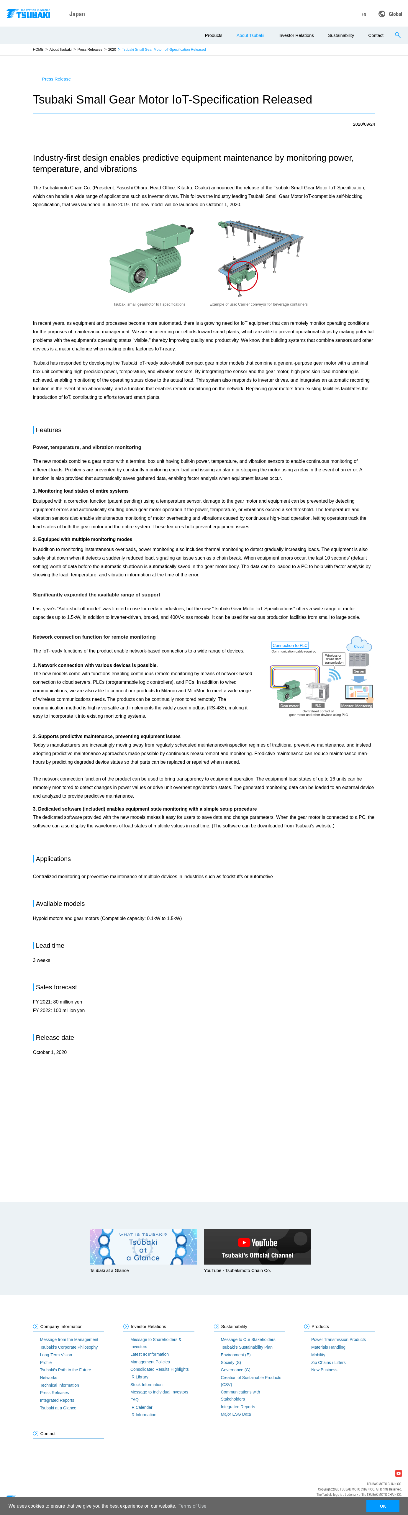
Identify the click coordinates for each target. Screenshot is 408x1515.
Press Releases (90, 49)
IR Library (139, 1377)
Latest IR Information (149, 1354)
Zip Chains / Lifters (328, 1362)
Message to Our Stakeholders (248, 1339)
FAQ (134, 1399)
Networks (48, 1377)
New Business (324, 1370)
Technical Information (59, 1385)
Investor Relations (296, 35)
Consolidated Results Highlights (159, 1369)
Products (213, 35)
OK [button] (383, 1506)
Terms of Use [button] (192, 1506)
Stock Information (146, 1384)
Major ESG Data (236, 1414)
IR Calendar (141, 1407)
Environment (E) (236, 1354)
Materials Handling (328, 1347)
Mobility (318, 1354)
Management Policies (150, 1362)
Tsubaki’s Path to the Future (65, 1370)
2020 (112, 49)
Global (395, 14)
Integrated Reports (57, 1400)
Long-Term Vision (56, 1354)
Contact (376, 35)
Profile (46, 1362)
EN (364, 14)
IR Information (143, 1414)
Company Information (61, 1326)
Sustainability (341, 35)
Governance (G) (235, 1370)
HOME (38, 49)
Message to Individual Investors (159, 1392)
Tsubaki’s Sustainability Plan (247, 1347)
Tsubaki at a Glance (58, 1408)
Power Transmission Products (338, 1339)
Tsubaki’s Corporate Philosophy (69, 1347)
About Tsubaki (250, 35)
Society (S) (231, 1362)
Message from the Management (69, 1339)
